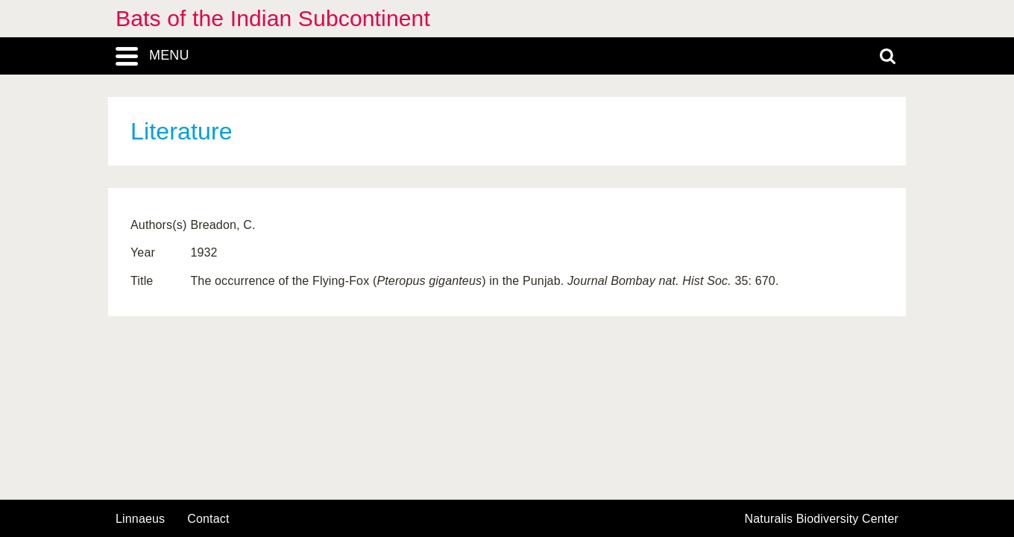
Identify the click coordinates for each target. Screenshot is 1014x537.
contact (208, 518)
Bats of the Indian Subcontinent (273, 18)
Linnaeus (140, 519)
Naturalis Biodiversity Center (822, 519)
